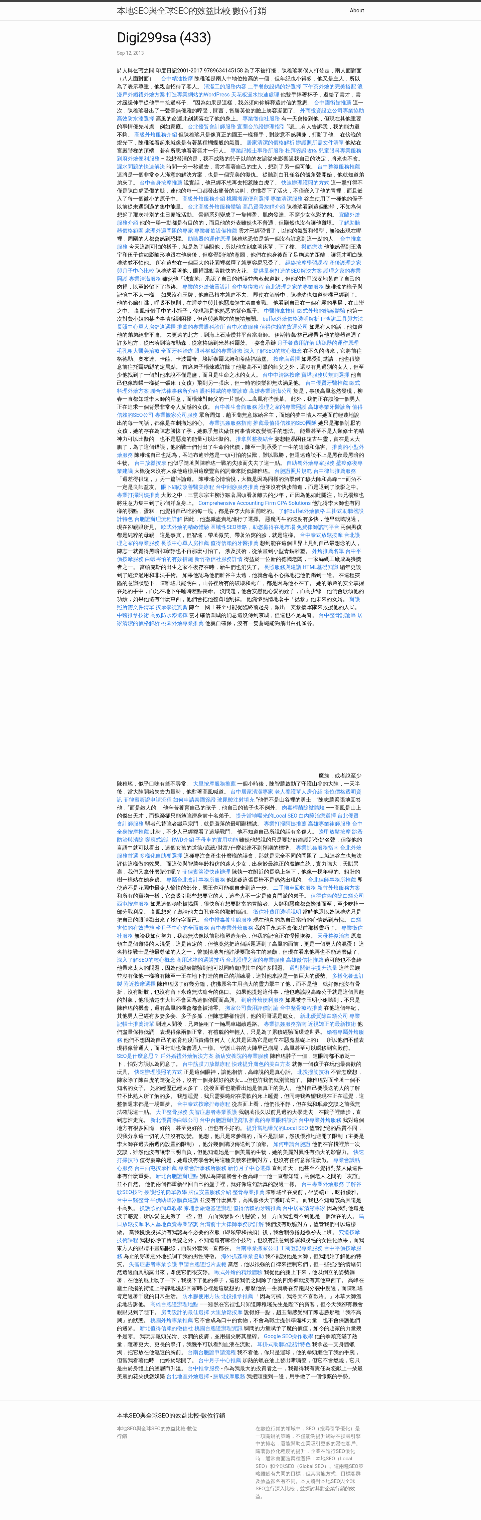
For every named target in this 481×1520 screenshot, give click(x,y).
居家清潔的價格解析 (271, 142)
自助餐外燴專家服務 (311, 463)
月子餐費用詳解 (296, 343)
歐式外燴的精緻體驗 (321, 311)
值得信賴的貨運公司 (284, 327)
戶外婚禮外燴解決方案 (187, 1056)
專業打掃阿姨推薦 (138, 495)
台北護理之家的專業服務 (294, 287)
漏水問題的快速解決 (141, 167)
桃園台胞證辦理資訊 (218, 1328)
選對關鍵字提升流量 (313, 968)
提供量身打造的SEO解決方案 (287, 271)
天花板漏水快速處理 (255, 94)
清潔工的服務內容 (225, 86)
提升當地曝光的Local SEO (266, 816)
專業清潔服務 (287, 199)
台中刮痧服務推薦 (238, 487)
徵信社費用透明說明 (277, 912)
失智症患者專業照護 (213, 1112)
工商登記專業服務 (301, 1248)
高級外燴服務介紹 (155, 134)
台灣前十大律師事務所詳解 (232, 1224)
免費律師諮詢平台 (318, 527)
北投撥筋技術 (313, 1072)
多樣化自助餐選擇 (161, 856)
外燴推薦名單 (328, 551)
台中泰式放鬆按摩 (322, 535)
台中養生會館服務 (236, 407)
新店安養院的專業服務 (242, 1056)
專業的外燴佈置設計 (206, 287)
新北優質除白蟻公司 (324, 1016)
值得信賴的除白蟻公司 (337, 896)
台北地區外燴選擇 (187, 1376)
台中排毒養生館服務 (228, 920)
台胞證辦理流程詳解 (158, 519)
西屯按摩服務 (133, 904)
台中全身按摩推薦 (162, 183)
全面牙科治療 (177, 351)
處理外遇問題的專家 (169, 231)
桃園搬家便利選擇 (247, 199)
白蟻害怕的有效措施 (169, 559)
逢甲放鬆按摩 (335, 832)
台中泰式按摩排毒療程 (204, 1104)
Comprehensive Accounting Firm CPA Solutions (254, 503)
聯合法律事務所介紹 (174, 391)
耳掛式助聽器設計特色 (284, 1344)
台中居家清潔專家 (251, 792)
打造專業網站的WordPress (198, 94)
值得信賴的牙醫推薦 (234, 543)
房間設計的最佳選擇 (185, 1312)
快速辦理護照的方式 (305, 183)
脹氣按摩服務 (230, 1376)
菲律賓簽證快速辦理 (206, 872)
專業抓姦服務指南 (230, 423)
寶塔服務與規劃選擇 (325, 375)
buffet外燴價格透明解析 (291, 319)
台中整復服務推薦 (338, 167)
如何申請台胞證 (292, 1144)
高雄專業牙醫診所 (329, 407)
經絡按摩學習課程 (307, 263)
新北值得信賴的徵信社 (166, 1328)
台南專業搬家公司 (257, 1248)
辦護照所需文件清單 (320, 142)
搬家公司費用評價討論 (252, 1008)
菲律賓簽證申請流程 (148, 800)
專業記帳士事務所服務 (257, 150)
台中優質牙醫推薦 (326, 383)
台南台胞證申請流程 (212, 1352)
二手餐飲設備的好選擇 (274, 86)
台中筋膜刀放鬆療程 (207, 1064)
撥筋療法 (312, 247)
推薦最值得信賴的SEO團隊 (285, 423)
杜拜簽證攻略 (301, 150)
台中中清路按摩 (282, 375)
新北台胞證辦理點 (177, 1176)
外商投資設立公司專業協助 (332, 110)
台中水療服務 (243, 327)
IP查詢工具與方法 (342, 319)
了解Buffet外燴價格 (302, 511)
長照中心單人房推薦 (185, 543)
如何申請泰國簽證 (194, 800)
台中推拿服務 (204, 1368)
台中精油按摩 (177, 78)
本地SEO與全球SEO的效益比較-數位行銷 (191, 11)
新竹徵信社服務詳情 (218, 559)
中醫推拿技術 (280, 311)
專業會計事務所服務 (202, 1168)
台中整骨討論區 (338, 615)
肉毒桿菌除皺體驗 (303, 808)
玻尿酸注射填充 (236, 800)
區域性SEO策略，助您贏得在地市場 (252, 527)
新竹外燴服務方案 (338, 888)
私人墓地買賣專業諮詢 (171, 1224)
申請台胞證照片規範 (202, 1264)
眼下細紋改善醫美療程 (187, 487)
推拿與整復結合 (254, 439)
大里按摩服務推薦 (215, 784)
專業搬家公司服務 (176, 415)
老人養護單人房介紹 (299, 792)
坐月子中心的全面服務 (182, 928)
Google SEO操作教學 (288, 1336)
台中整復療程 (248, 287)
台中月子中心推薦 (219, 1360)
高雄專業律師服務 (329, 824)
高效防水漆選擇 (135, 118)
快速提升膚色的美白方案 (261, 1064)
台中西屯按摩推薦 (156, 1168)
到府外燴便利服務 (138, 159)
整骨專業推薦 (248, 1192)
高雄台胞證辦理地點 (174, 1304)
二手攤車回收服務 (294, 888)
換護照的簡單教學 (165, 1192)
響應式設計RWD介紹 (169, 840)
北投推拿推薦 (237, 1296)
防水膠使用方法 (201, 1296)
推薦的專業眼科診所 (201, 327)
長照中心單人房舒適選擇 (146, 327)
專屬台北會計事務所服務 (195, 880)
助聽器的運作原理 (209, 239)
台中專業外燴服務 (231, 928)
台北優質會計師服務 (212, 126)
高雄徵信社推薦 (304, 960)
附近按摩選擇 (140, 984)
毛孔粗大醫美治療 (138, 351)
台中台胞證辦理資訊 (224, 1120)
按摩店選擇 (287, 359)
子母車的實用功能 (216, 840)
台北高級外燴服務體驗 (215, 207)
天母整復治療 (333, 936)
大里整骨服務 (172, 1112)
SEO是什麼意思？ (138, 1056)
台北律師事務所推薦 (332, 880)
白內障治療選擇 (317, 816)
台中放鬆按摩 (151, 463)
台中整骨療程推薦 (302, 1008)
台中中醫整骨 (133, 1200)
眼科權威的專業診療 (218, 351)
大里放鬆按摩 (227, 1312)
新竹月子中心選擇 (249, 1168)
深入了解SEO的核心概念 (273, 351)
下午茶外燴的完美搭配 (329, 86)
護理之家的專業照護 (283, 407)
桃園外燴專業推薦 (182, 623)
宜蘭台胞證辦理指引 (261, 126)
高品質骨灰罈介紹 (264, 207)
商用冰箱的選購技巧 (200, 960)
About (357, 10)
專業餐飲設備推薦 (215, 231)
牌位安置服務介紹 (209, 1192)
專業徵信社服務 (261, 118)
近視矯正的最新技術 (332, 1024)
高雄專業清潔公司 (270, 391)
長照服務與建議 (282, 567)
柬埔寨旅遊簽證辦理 (208, 1208)
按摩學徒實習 (172, 607)
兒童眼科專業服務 (340, 150)
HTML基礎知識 (320, 567)
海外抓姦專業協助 (242, 1256)
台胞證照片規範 (293, 471)
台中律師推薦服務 (334, 471)
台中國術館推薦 (333, 102)
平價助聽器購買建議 (174, 1200)
